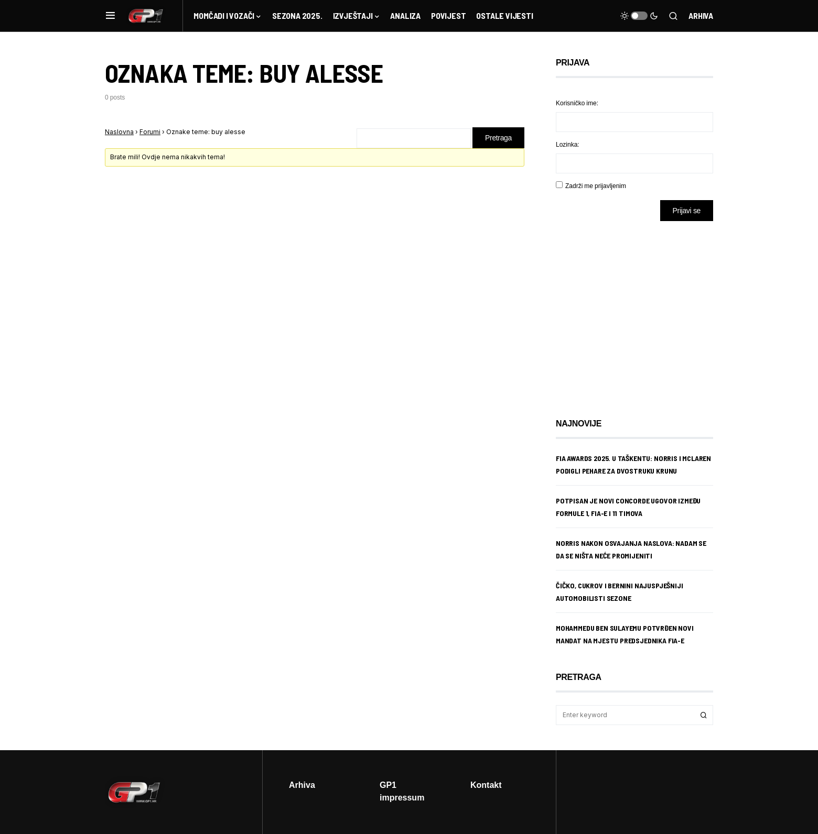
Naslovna (119, 132)
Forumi (149, 132)
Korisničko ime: (577, 103)
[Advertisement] (640, 311)
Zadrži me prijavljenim (595, 186)
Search (704, 715)
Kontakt (486, 785)
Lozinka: (567, 144)
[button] (110, 15)
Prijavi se (687, 210)
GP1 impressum (402, 791)
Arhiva (700, 15)
